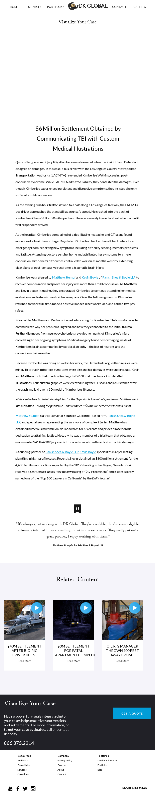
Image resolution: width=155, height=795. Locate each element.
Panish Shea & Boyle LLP (119, 277)
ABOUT (99, 6)
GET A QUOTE (132, 713)
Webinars (22, 760)
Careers (61, 765)
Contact (61, 774)
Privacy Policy (64, 760)
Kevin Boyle (90, 277)
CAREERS (140, 6)
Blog (100, 769)
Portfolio (102, 765)
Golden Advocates (107, 760)
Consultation (24, 765)
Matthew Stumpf (63, 277)
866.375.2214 (19, 743)
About (60, 769)
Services (34, 6)
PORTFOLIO (55, 6)
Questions (23, 774)
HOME (14, 6)
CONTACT (119, 6)
